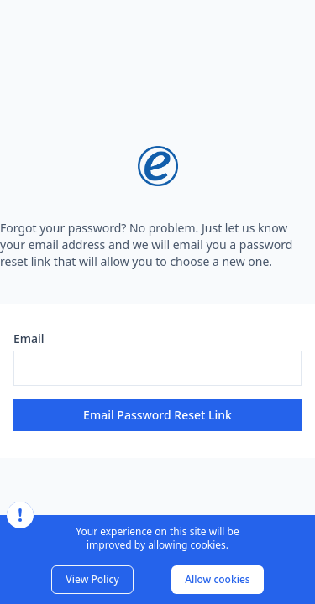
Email (29, 338)
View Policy (92, 579)
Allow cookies (217, 579)
